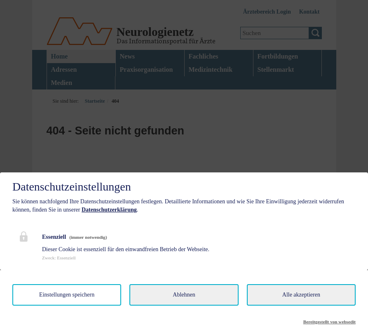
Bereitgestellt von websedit (329, 321)
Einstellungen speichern (66, 295)
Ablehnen (184, 295)
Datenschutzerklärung (109, 210)
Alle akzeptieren (301, 295)
